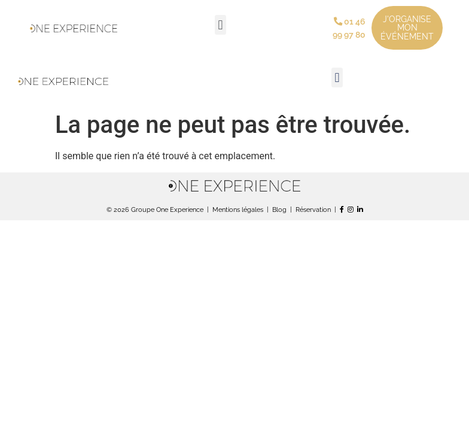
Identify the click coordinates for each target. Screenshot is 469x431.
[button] (220, 25)
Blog (279, 209)
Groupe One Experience (167, 209)
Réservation (313, 209)
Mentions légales (237, 209)
